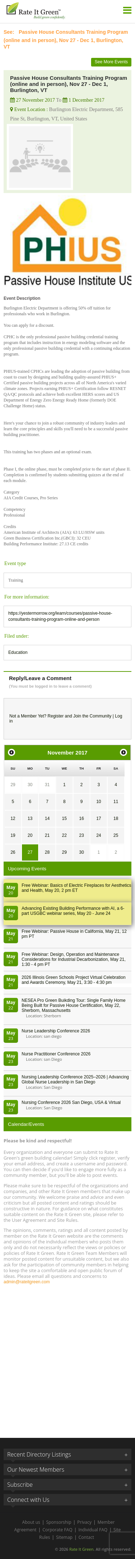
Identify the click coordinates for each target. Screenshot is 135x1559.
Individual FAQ (93, 1530)
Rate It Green (81, 1549)
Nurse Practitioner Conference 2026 (56, 1053)
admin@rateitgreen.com (27, 1281)
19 (12, 835)
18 (115, 818)
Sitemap (64, 1537)
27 (30, 852)
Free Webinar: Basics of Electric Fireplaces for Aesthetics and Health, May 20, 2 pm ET (76, 888)
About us (31, 1522)
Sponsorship (58, 1522)
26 (12, 852)
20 (30, 835)
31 (47, 784)
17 (98, 818)
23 (81, 835)
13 (30, 818)
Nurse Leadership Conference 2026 (56, 1030)
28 (47, 852)
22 (64, 835)
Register (56, 716)
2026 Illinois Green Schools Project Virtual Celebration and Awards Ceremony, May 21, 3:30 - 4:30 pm (74, 980)
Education (17, 652)
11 (115, 801)
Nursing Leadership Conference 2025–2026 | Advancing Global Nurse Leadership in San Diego (75, 1079)
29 (12, 784)
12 (12, 818)
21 (47, 835)
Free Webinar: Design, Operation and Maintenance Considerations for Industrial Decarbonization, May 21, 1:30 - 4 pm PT (74, 959)
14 (47, 818)
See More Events (111, 61)
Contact (86, 1537)
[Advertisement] (67, 1357)
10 (98, 801)
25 (115, 835)
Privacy (84, 1522)
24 (98, 835)
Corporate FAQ (57, 1530)
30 (30, 784)
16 (81, 818)
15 (64, 818)
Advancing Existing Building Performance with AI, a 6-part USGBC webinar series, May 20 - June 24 (73, 911)
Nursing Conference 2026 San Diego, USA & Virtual (71, 1102)
